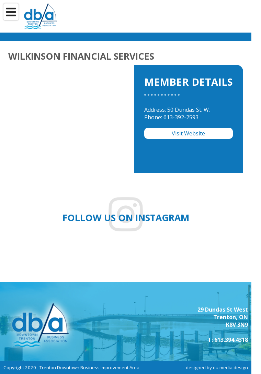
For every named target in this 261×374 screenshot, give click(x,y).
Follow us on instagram (126, 218)
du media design (230, 367)
